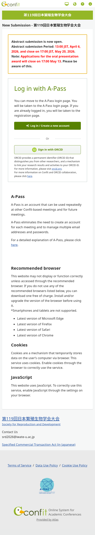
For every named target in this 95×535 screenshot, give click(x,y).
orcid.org (57, 168)
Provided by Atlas (47, 519)
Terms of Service (19, 465)
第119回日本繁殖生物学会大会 (30, 418)
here (29, 176)
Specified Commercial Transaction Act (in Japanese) (39, 445)
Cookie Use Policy (74, 465)
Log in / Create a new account (48, 125)
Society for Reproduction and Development (31, 424)
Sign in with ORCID (47, 150)
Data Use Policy (47, 465)
